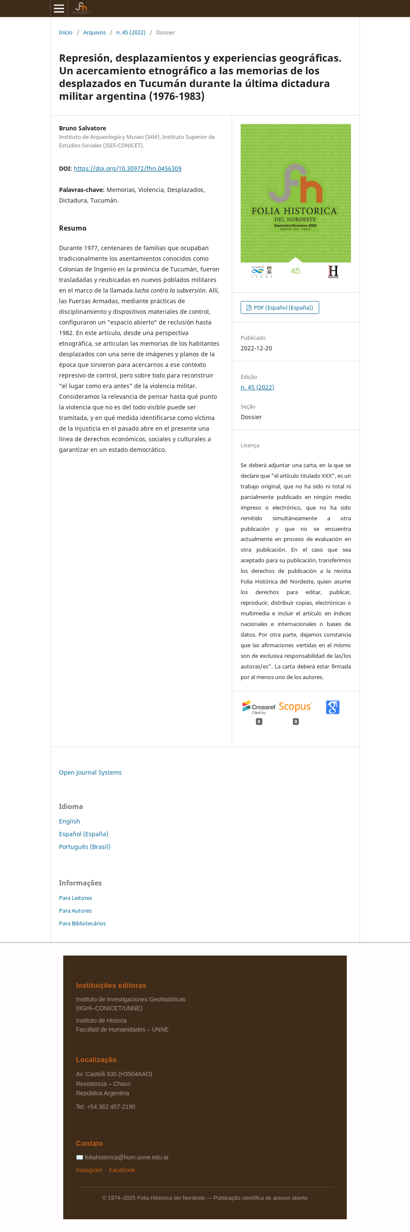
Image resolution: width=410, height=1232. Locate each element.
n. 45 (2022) (131, 32)
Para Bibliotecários (82, 923)
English (69, 821)
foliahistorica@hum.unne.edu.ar (127, 1157)
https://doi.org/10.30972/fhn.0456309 (128, 168)
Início (66, 32)
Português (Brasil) (84, 847)
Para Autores (75, 910)
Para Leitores (75, 898)
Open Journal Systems (90, 772)
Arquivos (94, 32)
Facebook (122, 1170)
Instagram (90, 1170)
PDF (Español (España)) (283, 307)
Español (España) (83, 834)
